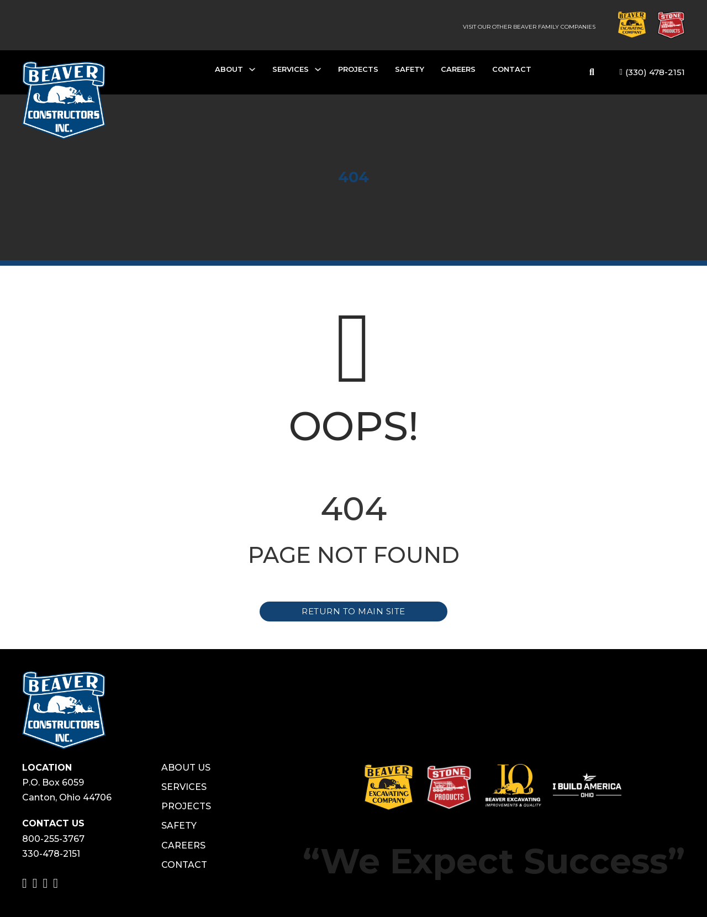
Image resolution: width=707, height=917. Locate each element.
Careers (458, 69)
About (229, 69)
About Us (185, 767)
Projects (358, 69)
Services (290, 69)
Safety (409, 69)
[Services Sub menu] (317, 72)
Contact (511, 69)
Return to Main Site (353, 611)
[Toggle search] (592, 72)
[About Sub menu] (252, 72)
